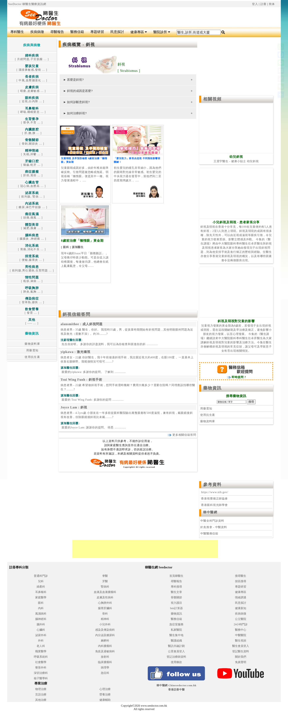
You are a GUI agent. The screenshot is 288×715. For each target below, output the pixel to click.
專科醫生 (17, 32)
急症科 (105, 672)
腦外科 (41, 624)
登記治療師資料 (176, 656)
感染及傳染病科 (105, 629)
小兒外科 (105, 624)
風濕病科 (40, 613)
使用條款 (176, 662)
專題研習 (97, 32)
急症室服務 (176, 624)
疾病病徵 (37, 32)
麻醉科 (105, 640)
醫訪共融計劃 (176, 645)
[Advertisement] (167, 17)
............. (109, 344)
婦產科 (41, 586)
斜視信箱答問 (76, 314)
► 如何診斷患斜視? (76, 102)
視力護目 (176, 602)
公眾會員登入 (176, 651)
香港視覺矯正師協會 (214, 498)
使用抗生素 (32, 357)
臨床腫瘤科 (105, 662)
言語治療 (40, 694)
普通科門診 (41, 575)
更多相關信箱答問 (181, 434)
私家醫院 (176, 629)
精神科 (105, 619)
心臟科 (41, 629)
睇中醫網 (210, 512)
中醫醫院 (240, 635)
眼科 (41, 602)
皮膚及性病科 (105, 597)
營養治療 (105, 694)
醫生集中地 (176, 635)
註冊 (263, 4)
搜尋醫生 (240, 575)
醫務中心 (240, 629)
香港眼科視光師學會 (214, 504)
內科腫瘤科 (105, 645)
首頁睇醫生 (176, 575)
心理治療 (105, 689)
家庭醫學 (40, 597)
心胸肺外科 (105, 602)
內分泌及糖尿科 (105, 635)
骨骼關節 (176, 597)
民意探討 (117, 32)
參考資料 (212, 484)
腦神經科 (40, 619)
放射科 (105, 656)
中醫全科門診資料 (212, 520)
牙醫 (105, 581)
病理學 (105, 667)
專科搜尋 (176, 586)
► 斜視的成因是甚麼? (78, 90)
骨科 (105, 613)
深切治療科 (41, 672)
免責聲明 (240, 662)
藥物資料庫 (32, 343)
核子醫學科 (41, 678)
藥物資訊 (212, 388)
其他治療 (40, 699)
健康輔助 (105, 699)
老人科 (41, 645)
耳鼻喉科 (40, 592)
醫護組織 (176, 640)
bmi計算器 (176, 608)
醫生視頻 (240, 640)
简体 (272, 4)
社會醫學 (40, 662)
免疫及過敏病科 (105, 651)
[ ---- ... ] (31, 321)
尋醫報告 (57, 32)
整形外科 (40, 667)
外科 (41, 640)
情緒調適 (240, 597)
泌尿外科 (40, 635)
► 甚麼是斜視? (73, 79)
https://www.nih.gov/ (214, 492)
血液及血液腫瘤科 (105, 592)
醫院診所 (161, 32)
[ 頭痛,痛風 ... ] (32, 216)
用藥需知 (32, 350)
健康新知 (240, 608)
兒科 (41, 581)
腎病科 (105, 586)
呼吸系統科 (41, 656)
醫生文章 (176, 592)
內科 (41, 608)
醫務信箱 (77, 32)
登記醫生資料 (240, 651)
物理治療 (40, 689)
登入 (255, 4)
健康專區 (138, 32)
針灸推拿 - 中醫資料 (213, 527)
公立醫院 (240, 619)
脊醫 (105, 575)
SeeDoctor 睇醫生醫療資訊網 (27, 4)
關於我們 (240, 656)
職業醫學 (40, 651)
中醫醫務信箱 (209, 533)
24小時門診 (241, 624)
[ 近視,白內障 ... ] (32, 99)
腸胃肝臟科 (105, 608)
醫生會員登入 (240, 645)
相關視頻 (212, 99)
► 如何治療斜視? (75, 113)
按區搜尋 (240, 581)
